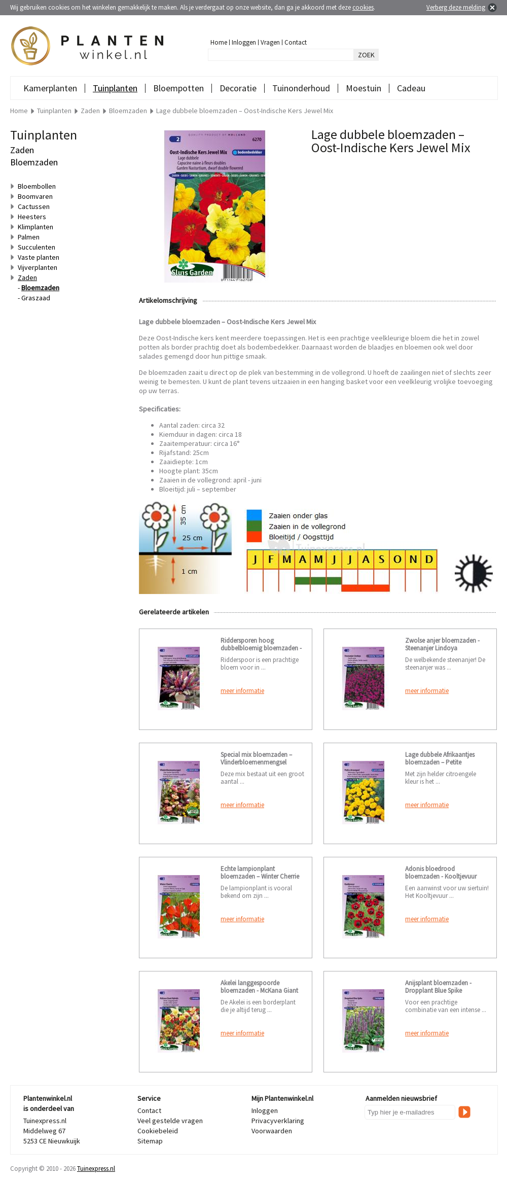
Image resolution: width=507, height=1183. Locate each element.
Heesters (32, 216)
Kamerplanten (50, 88)
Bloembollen (37, 186)
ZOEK (366, 54)
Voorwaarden (271, 1130)
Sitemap (150, 1140)
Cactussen (34, 206)
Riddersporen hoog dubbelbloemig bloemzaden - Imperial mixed (261, 648)
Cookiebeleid (157, 1130)
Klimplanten (35, 226)
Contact (295, 42)
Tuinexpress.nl (96, 1168)
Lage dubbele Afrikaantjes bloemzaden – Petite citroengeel (440, 762)
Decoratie (238, 88)
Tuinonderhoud (301, 88)
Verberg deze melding (455, 7)
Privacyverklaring (277, 1120)
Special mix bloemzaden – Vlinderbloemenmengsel (256, 758)
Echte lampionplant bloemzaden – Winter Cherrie (260, 872)
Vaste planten (38, 257)
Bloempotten (178, 88)
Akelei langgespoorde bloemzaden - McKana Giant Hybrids (259, 990)
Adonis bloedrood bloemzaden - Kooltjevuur (441, 872)
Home (218, 42)
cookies (363, 7)
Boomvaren (35, 196)
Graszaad (35, 297)
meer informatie (242, 690)
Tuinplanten (115, 88)
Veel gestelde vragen (170, 1120)
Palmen (29, 236)
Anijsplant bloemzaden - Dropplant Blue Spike (438, 987)
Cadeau (411, 88)
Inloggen (244, 42)
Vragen (270, 42)
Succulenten (36, 247)
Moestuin (363, 88)
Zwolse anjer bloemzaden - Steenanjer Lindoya (442, 644)
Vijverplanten (37, 267)
